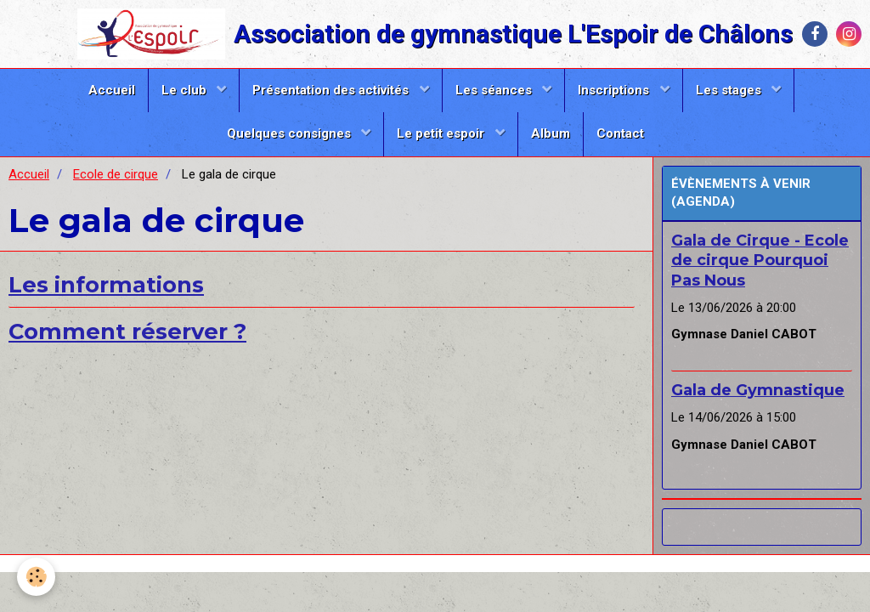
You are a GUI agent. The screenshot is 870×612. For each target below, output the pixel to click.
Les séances (495, 90)
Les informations (106, 284)
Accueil (111, 90)
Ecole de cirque (115, 174)
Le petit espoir (442, 133)
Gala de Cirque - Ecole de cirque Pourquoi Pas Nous (760, 260)
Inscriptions (615, 90)
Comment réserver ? (127, 331)
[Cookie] (36, 577)
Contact (620, 133)
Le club (185, 90)
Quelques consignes (290, 133)
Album (550, 133)
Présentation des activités (332, 90)
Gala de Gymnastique (758, 390)
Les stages (730, 90)
